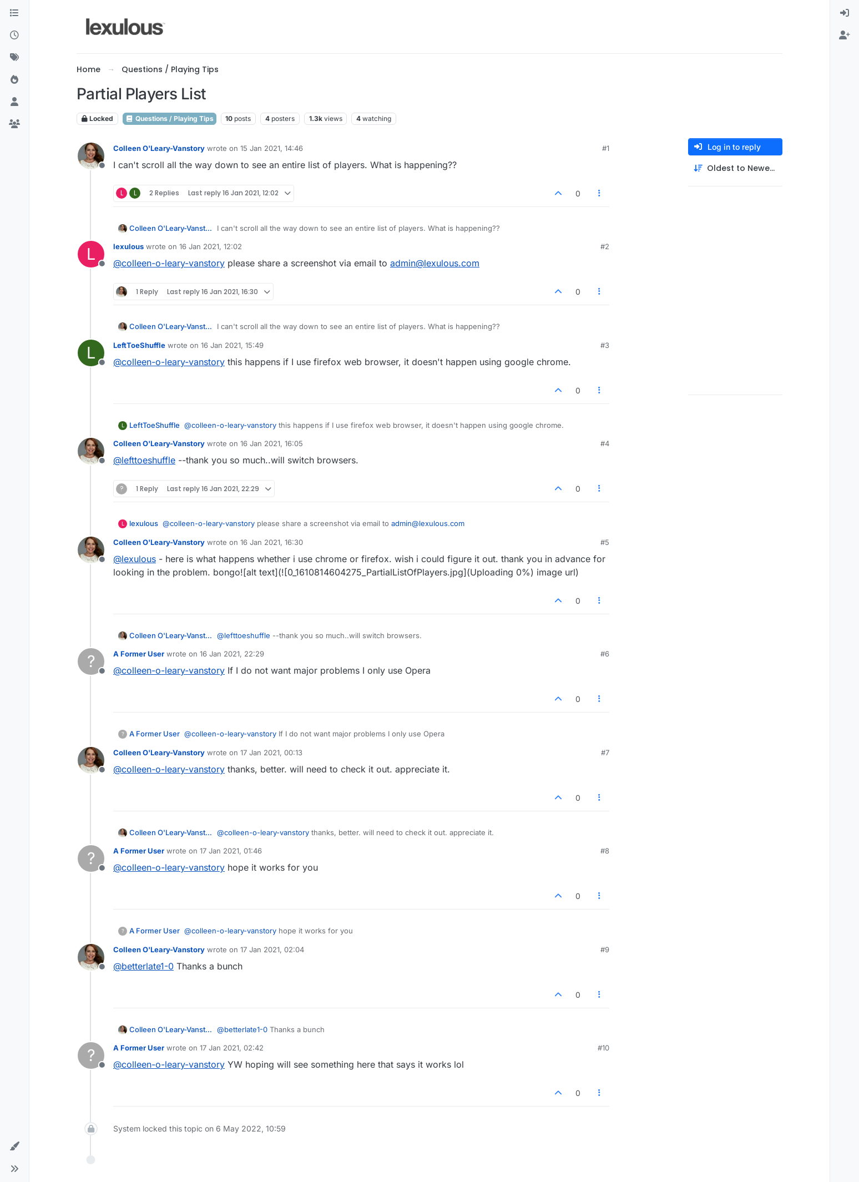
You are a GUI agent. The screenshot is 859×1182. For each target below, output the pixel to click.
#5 (604, 542)
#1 (605, 148)
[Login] (845, 13)
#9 (604, 949)
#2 (604, 246)
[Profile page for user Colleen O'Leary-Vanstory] (91, 156)
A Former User (138, 653)
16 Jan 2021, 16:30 (271, 542)
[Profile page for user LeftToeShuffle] (91, 353)
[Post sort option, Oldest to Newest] (735, 168)
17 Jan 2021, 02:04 (272, 949)
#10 (603, 1047)
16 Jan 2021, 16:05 (271, 443)
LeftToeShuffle (139, 345)
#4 (604, 443)
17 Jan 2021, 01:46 (231, 850)
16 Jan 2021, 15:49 (232, 345)
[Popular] (14, 80)
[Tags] (14, 58)
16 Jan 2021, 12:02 (210, 246)
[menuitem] (845, 13)
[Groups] (14, 124)
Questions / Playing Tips (169, 118)
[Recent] (14, 35)
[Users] (14, 102)
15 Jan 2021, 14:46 (271, 148)
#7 (605, 752)
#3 (604, 345)
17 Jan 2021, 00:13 (271, 752)
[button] (14, 1146)
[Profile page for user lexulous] (91, 254)
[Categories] (14, 13)
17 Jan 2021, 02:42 (232, 1047)
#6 (604, 653)
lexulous (128, 246)
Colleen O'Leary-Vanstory (159, 148)
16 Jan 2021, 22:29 (232, 653)
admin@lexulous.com (434, 263)
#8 (604, 850)
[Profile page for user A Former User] (91, 661)
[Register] (845, 35)
